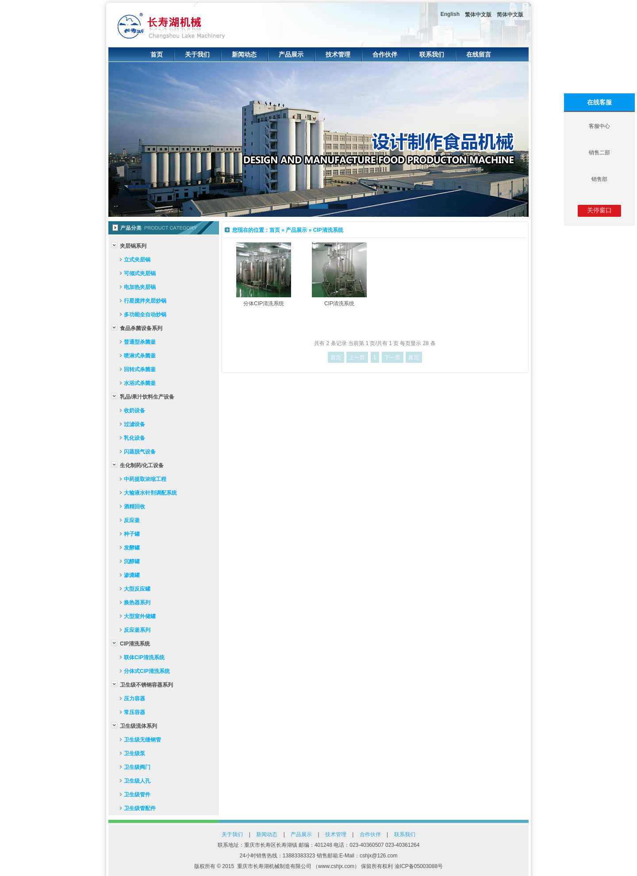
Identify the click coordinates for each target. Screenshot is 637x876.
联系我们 (431, 54)
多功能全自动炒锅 (145, 314)
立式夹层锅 (137, 260)
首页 (156, 54)
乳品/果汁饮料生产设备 (147, 397)
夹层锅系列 (133, 246)
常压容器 (134, 712)
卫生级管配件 (140, 808)
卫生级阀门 (137, 767)
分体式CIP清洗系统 (147, 671)
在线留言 (478, 54)
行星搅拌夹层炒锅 (145, 301)
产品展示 (291, 54)
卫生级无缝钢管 (142, 740)
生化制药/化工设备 (142, 465)
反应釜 (132, 520)
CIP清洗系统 (135, 644)
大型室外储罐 (140, 616)
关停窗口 (599, 210)
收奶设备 (134, 410)
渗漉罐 (132, 575)
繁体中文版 (478, 15)
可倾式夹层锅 (140, 273)
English (450, 14)
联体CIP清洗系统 (144, 657)
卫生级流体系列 (138, 726)
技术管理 (338, 54)
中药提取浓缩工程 (145, 479)
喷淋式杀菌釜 (140, 356)
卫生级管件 (137, 794)
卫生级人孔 (137, 781)
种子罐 (132, 534)
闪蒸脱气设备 (140, 452)
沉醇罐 (132, 561)
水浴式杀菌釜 (140, 383)
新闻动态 (244, 54)
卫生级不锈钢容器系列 (146, 685)
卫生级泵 (134, 753)
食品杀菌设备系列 (141, 328)
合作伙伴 (384, 54)
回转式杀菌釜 (140, 369)
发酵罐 (132, 548)
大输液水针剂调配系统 (150, 493)
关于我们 (197, 54)
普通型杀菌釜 (140, 342)
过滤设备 (134, 424)
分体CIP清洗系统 (263, 303)
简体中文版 (510, 15)
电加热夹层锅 (140, 287)
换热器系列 (137, 602)
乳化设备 (134, 438)
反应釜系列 (137, 630)
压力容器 (134, 698)
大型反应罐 (137, 589)
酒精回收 (134, 506)
